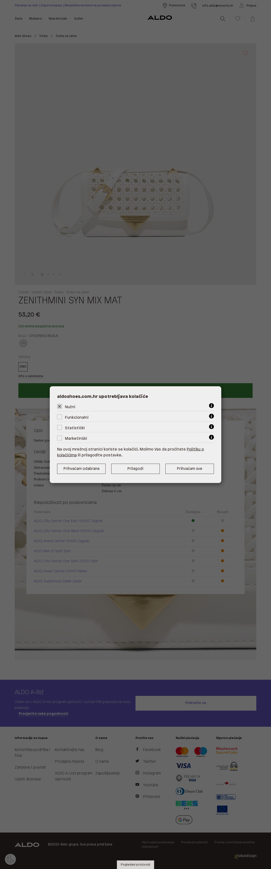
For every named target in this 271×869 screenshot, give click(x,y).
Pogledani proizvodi (135, 864)
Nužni (70, 407)
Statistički (75, 428)
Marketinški (76, 438)
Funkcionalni (76, 417)
